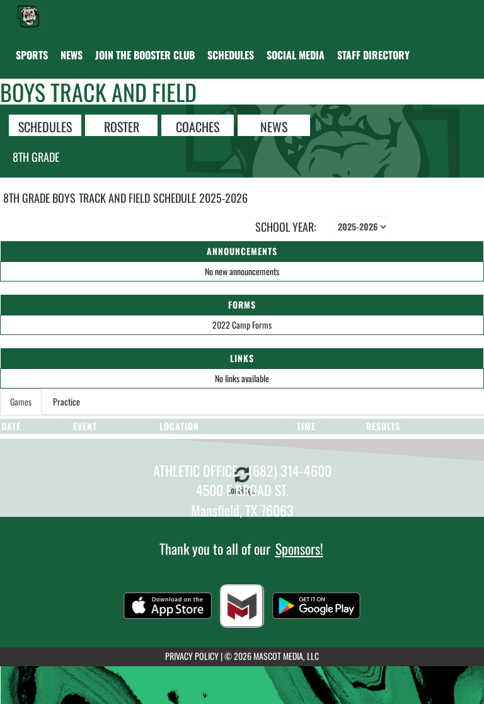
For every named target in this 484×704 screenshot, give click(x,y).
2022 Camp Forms (242, 324)
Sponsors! (299, 548)
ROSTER (121, 126)
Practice (66, 401)
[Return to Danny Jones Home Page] (28, 15)
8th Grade (36, 157)
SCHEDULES (45, 126)
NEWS (273, 126)
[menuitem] (71, 54)
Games (21, 401)
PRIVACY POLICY (192, 655)
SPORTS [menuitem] (32, 54)
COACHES (197, 126)
